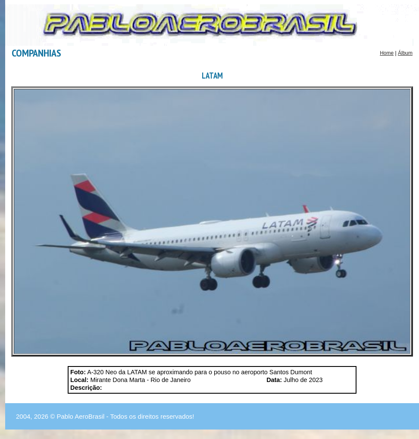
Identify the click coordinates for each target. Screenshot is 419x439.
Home (387, 53)
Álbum (405, 53)
